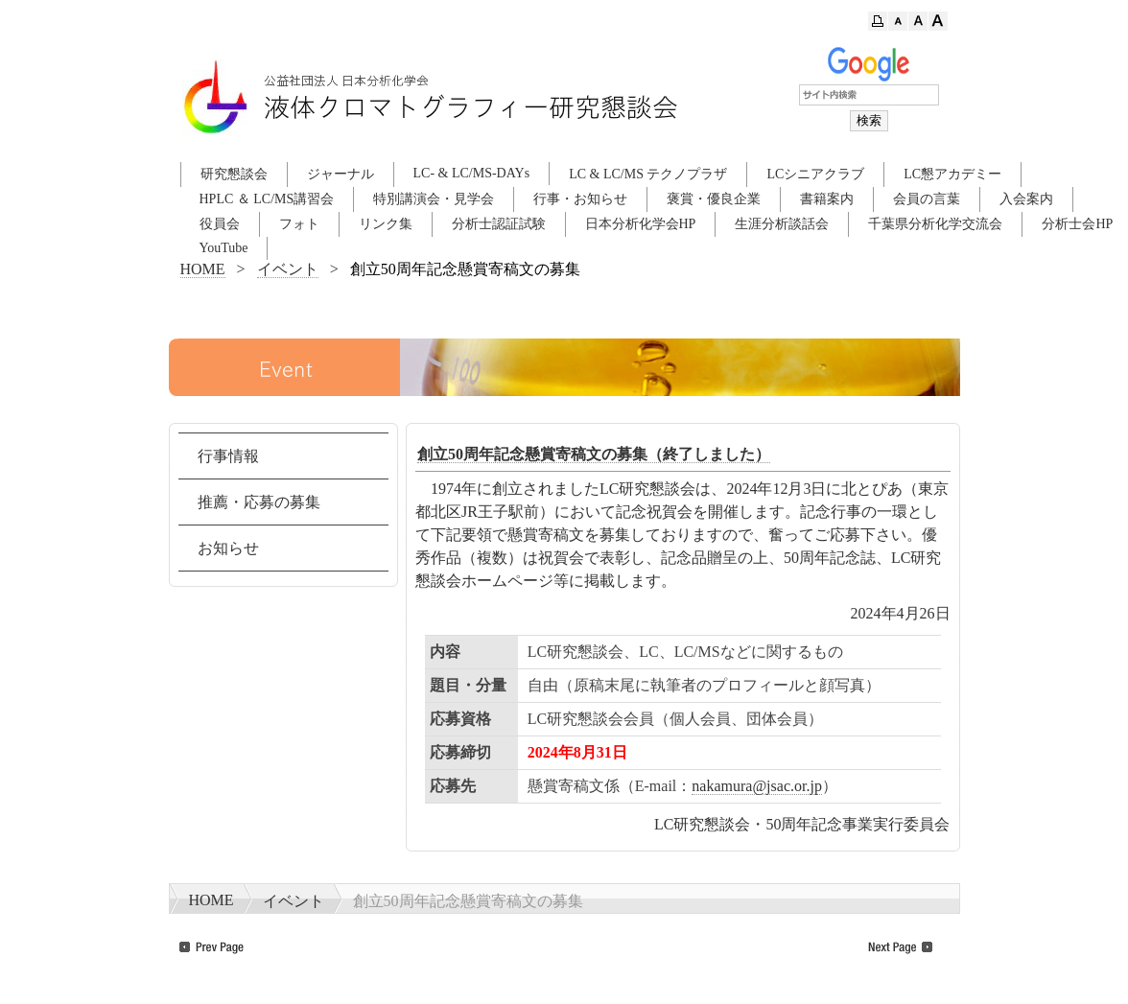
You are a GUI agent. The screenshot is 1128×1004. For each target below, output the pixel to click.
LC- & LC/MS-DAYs (471, 173)
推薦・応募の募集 (259, 502)
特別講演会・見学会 (433, 199)
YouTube (224, 248)
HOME (202, 269)
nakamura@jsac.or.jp (757, 786)
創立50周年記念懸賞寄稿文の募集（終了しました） (593, 454)
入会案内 (1026, 199)
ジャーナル (340, 174)
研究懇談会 (234, 174)
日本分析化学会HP (640, 224)
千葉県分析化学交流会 (935, 224)
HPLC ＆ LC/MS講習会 (267, 199)
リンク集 (385, 224)
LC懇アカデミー (952, 174)
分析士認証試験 (499, 224)
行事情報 (228, 456)
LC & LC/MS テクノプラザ (648, 174)
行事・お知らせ (580, 199)
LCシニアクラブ (815, 174)
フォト (299, 224)
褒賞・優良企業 (714, 199)
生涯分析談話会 (782, 224)
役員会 (220, 224)
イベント (287, 269)
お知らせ (228, 548)
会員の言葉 (926, 199)
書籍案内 (827, 199)
